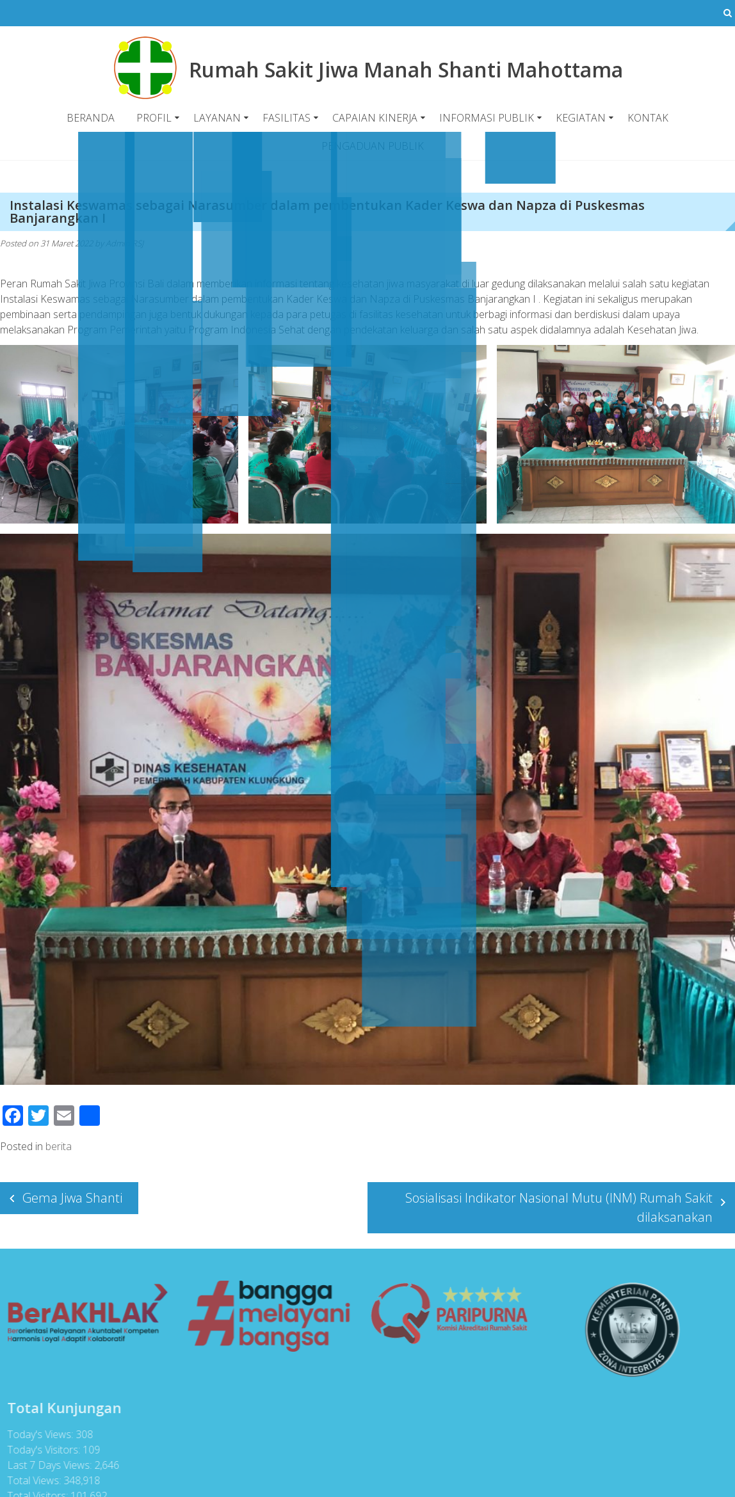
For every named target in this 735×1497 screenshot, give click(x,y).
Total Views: (31, 1480)
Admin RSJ (124, 243)
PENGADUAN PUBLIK (372, 146)
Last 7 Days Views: (46, 1465)
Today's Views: (37, 1434)
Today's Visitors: (41, 1450)
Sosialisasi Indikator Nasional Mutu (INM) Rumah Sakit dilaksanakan (559, 1207)
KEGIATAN (581, 118)
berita (58, 1146)
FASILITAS (286, 118)
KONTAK (647, 118)
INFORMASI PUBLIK (486, 118)
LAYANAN (217, 118)
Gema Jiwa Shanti (72, 1197)
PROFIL (154, 118)
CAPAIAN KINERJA (374, 118)
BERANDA (91, 118)
